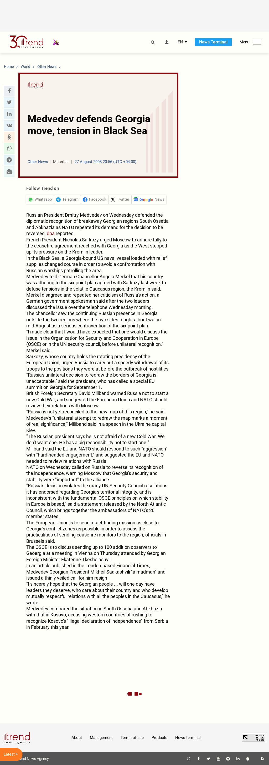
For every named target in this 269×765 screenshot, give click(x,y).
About (76, 737)
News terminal (188, 737)
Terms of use (132, 737)
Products (159, 737)
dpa (51, 233)
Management (101, 737)
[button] (9, 91)
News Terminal (213, 41)
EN (180, 42)
